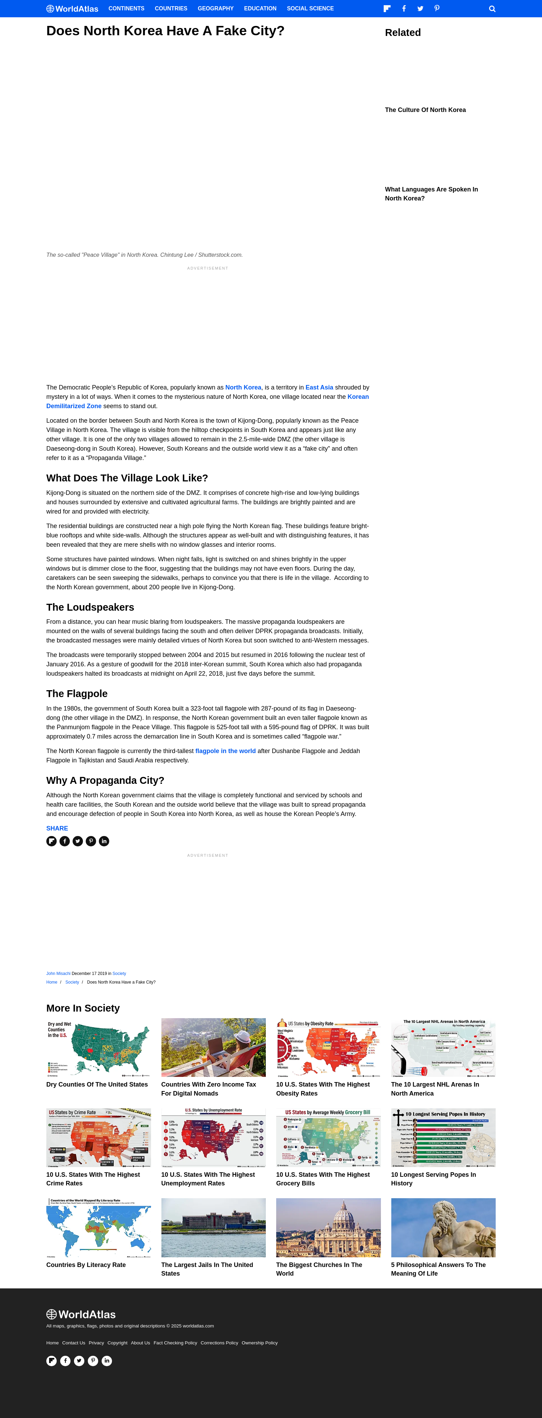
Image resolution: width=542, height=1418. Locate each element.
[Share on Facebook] (64, 841)
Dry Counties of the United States (97, 1084)
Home (52, 1342)
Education (260, 8)
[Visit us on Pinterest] (93, 1361)
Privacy (96, 1342)
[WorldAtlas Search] (492, 8)
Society (119, 973)
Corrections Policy (219, 1342)
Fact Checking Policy (175, 1342)
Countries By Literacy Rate (86, 1264)
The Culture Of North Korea (425, 109)
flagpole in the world (225, 751)
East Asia (319, 387)
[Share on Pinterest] (91, 841)
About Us (140, 1342)
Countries (171, 8)
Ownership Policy (260, 1342)
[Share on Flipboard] (51, 841)
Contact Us (73, 1342)
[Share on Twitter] (78, 841)
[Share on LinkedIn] (104, 841)
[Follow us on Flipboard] (51, 1361)
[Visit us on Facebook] (65, 1361)
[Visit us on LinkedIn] (107, 1361)
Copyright (118, 1342)
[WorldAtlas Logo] (74, 9)
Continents (126, 8)
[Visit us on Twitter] (79, 1361)
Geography (216, 8)
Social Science (310, 8)
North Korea (243, 387)
